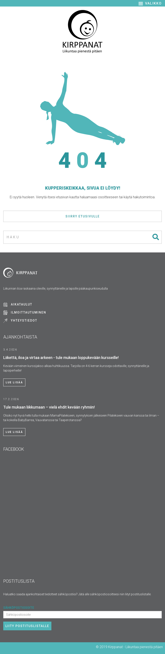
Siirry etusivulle (82, 216)
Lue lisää (14, 382)
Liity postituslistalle (27, 626)
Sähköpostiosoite (18, 607)
